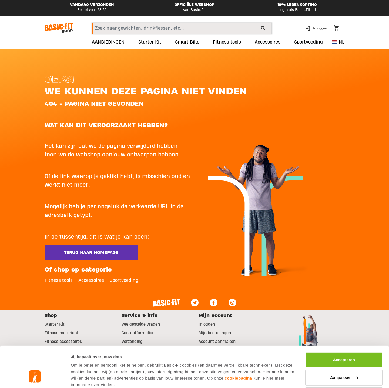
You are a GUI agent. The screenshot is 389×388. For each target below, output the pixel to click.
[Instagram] (232, 302)
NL (338, 42)
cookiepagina (238, 343)
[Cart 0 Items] (339, 29)
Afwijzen (344, 360)
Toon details (83, 377)
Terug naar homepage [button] (91, 252)
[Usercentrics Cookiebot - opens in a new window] (35, 377)
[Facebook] (213, 302)
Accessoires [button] (267, 42)
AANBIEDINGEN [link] (108, 42)
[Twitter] (195, 302)
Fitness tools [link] (227, 42)
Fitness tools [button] (59, 280)
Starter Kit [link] (149, 42)
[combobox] (181, 28)
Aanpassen (344, 342)
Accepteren (344, 324)
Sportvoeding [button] (308, 42)
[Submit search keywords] (263, 28)
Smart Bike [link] (187, 42)
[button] (317, 28)
